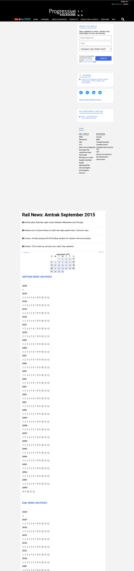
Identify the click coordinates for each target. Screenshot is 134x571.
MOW (81, 137)
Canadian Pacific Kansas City (104, 148)
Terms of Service (87, 62)
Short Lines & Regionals (87, 147)
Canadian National (102, 142)
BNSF (98, 139)
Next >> (101, 252)
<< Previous (25, 252)
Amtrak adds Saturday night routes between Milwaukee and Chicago (52, 222)
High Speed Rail (84, 165)
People (81, 163)
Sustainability (84, 170)
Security (82, 173)
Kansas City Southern (104, 154)
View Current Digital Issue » (90, 100)
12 (48, 297)
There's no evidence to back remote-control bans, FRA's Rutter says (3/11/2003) (95, 80)
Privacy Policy (88, 60)
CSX (97, 152)
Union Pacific (100, 159)
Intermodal (83, 155)
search (123, 19)
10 (42, 297)
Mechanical (83, 139)
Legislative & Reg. (85, 152)
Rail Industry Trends (86, 157)
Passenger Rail (84, 150)
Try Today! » (120, 4)
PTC (80, 145)
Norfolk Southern (102, 157)
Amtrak (99, 137)
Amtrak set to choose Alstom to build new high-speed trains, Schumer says (55, 230)
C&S (80, 142)
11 (45, 297)
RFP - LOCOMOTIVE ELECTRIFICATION (89, 117)
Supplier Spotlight (85, 160)
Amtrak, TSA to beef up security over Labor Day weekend (48, 246)
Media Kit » (125, 2)
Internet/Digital (84, 168)
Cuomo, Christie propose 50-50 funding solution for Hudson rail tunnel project (56, 238)
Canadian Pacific (102, 145)
